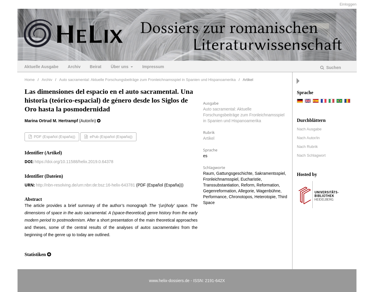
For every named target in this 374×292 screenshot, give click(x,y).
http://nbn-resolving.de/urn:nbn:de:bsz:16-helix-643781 (85, 185)
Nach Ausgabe (309, 129)
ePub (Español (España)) (111, 136)
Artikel (208, 138)
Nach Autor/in (308, 138)
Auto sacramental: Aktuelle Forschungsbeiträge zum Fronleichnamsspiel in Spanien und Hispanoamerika (147, 79)
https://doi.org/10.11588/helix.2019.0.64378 (73, 161)
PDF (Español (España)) (54, 136)
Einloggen (348, 4)
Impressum (153, 66)
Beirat (95, 66)
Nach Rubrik (307, 146)
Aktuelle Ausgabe (41, 66)
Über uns (120, 66)
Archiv (74, 66)
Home (30, 79)
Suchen (333, 67)
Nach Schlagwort (311, 155)
